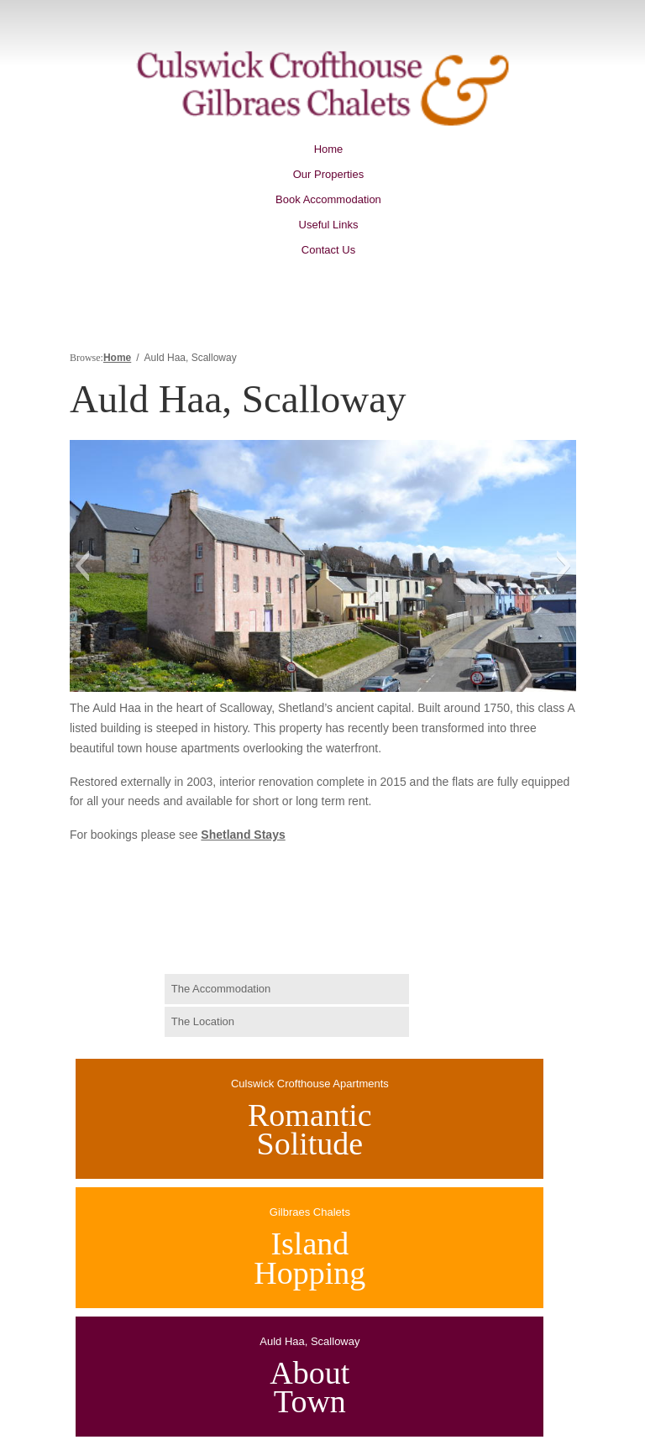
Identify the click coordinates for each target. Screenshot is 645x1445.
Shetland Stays (243, 834)
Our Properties (328, 175)
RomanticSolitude (310, 1129)
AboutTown (309, 1387)
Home (328, 149)
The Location (202, 1021)
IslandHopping (309, 1258)
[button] (82, 566)
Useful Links (329, 225)
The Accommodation (221, 988)
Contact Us (328, 250)
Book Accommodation (328, 200)
